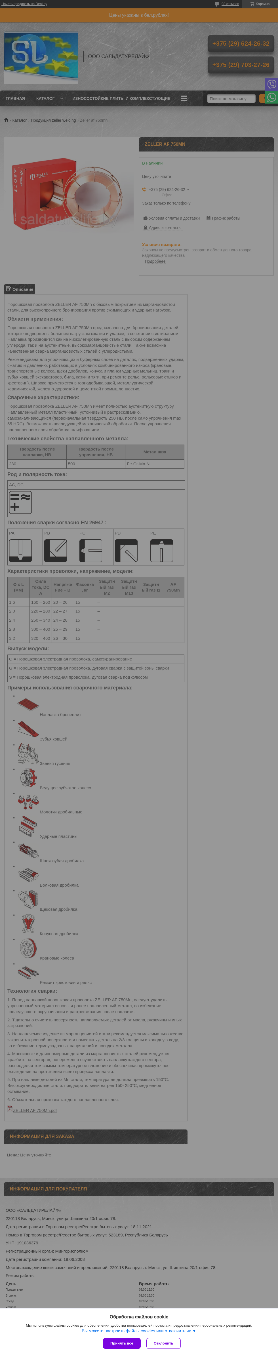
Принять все (121, 1343)
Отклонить (163, 1343)
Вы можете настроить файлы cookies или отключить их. (137, 1330)
